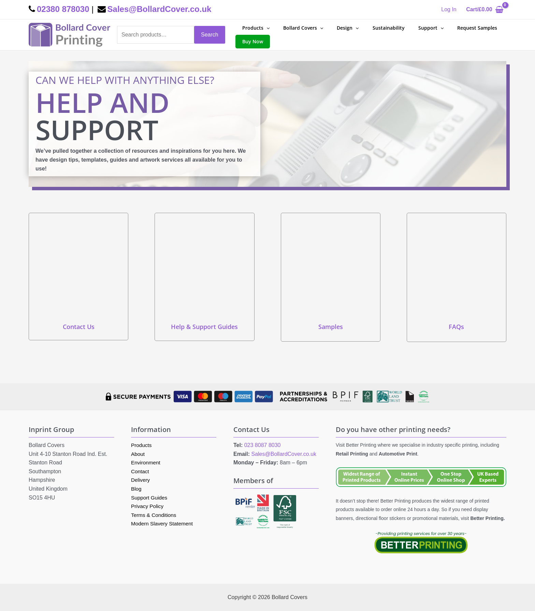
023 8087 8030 (262, 445)
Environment (146, 462)
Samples (330, 327)
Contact (140, 471)
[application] (264, 28)
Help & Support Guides (204, 327)
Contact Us (79, 327)
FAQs (456, 327)
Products (142, 445)
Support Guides (150, 498)
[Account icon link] (448, 9)
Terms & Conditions (154, 515)
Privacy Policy (148, 506)
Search (209, 35)
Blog (136, 489)
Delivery (141, 480)
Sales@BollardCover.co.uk (283, 454)
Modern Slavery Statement (163, 523)
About (138, 454)
